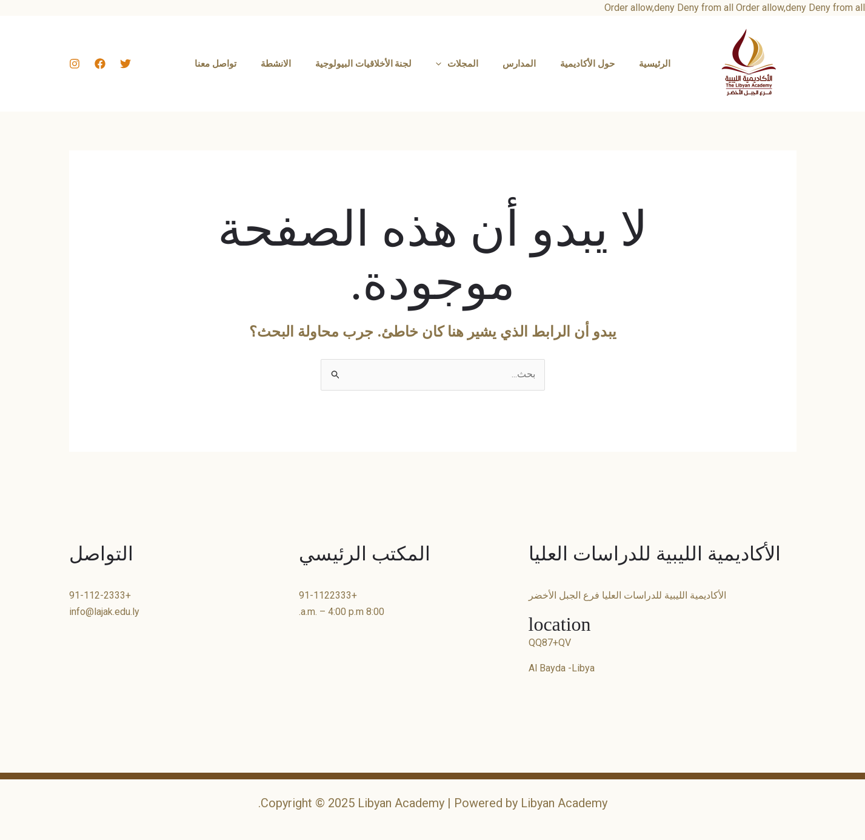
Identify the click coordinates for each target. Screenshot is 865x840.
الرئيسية (636, 64)
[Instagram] (74, 63)
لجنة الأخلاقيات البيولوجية (369, 64)
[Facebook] (100, 63)
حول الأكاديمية (575, 64)
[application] (441, 64)
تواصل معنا (234, 64)
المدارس (513, 64)
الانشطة (288, 64)
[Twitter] (125, 63)
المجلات (457, 64)
